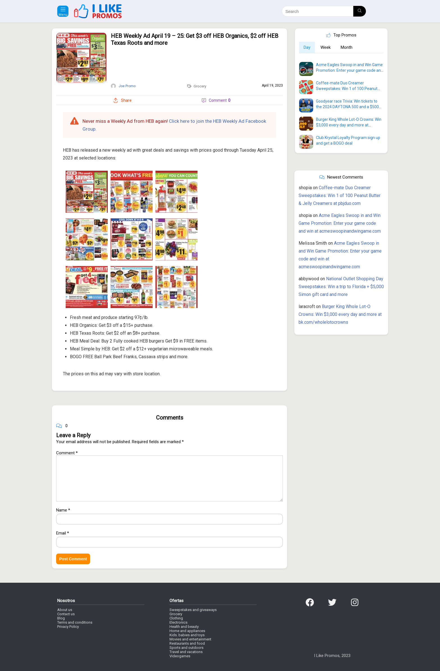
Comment (67, 452)
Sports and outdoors (186, 647)
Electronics (178, 622)
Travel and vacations (186, 652)
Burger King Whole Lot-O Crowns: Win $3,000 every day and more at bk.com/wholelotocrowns (348, 125)
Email (62, 533)
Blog (61, 618)
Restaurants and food (187, 643)
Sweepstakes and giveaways (193, 610)
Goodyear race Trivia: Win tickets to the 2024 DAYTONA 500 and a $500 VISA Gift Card (347, 107)
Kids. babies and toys (187, 635)
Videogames (179, 656)
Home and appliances (187, 631)
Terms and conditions (74, 622)
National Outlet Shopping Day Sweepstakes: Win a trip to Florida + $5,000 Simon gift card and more (341, 286)
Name (63, 510)
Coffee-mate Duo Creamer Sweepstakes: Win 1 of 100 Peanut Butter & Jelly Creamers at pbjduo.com (340, 195)
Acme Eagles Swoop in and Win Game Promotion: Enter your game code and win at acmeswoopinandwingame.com (340, 223)
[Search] (359, 11)
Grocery (200, 86)
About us (64, 610)
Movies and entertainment (190, 639)
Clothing (176, 618)
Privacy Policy (68, 626)
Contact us (66, 614)
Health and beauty (184, 626)
